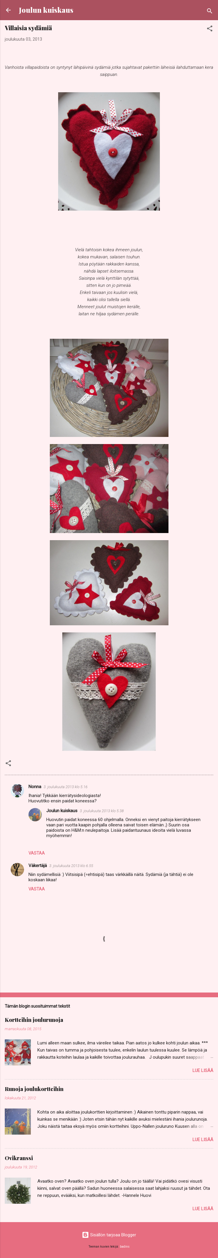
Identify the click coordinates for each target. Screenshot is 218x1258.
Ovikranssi (19, 1158)
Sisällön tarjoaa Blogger (109, 1235)
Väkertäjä (37, 865)
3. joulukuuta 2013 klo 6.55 (71, 865)
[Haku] (209, 12)
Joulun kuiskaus (46, 10)
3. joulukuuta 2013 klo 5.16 (65, 787)
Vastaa (36, 853)
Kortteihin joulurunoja (34, 1019)
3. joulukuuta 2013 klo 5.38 (102, 811)
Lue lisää (202, 1070)
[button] (209, 29)
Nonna (34, 786)
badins (125, 1247)
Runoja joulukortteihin (34, 1088)
